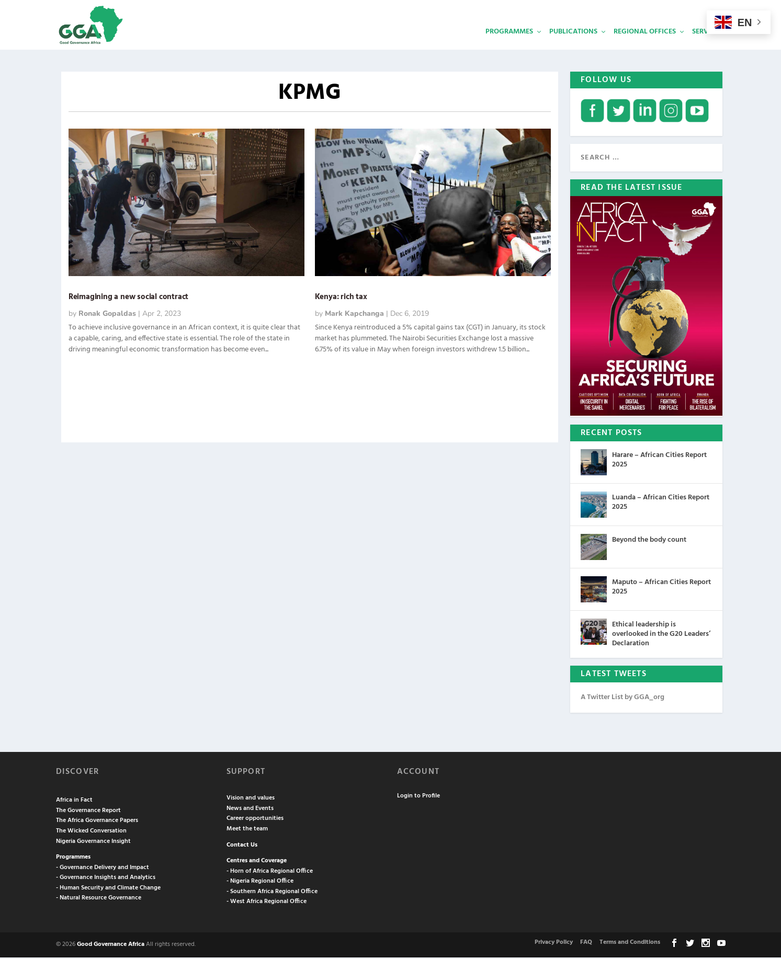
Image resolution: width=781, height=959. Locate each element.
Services (707, 45)
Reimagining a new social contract (131, 298)
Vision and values (251, 799)
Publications (573, 45)
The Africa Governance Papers (97, 822)
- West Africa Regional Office (267, 903)
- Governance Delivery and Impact (102, 869)
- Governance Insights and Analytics (105, 879)
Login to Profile (418, 797)
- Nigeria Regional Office (260, 882)
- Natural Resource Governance (98, 899)
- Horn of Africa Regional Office (270, 872)
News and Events (250, 810)
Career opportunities (255, 820)
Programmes (509, 45)
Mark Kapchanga (354, 315)
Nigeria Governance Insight (93, 842)
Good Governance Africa (110, 946)
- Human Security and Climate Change (108, 889)
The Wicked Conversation (91, 832)
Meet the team (247, 830)
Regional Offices (645, 45)
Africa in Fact (74, 801)
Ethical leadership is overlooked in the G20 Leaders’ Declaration (661, 635)
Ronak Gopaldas (107, 315)
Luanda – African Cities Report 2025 (660, 504)
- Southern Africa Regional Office (272, 893)
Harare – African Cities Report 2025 (659, 461)
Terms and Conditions (629, 944)
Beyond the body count (649, 541)
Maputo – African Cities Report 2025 (661, 588)
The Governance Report (88, 812)
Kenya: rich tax (341, 298)
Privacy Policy (554, 944)
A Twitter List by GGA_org (622, 699)
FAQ (586, 944)
